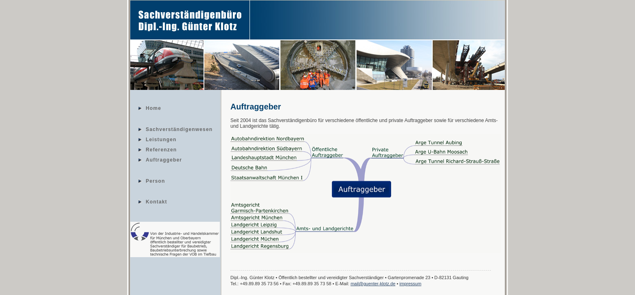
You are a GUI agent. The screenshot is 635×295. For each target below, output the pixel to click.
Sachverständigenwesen (179, 129)
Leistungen (161, 139)
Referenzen (161, 149)
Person (155, 180)
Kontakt (156, 201)
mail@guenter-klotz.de (372, 283)
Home (153, 107)
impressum (410, 283)
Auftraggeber (164, 159)
